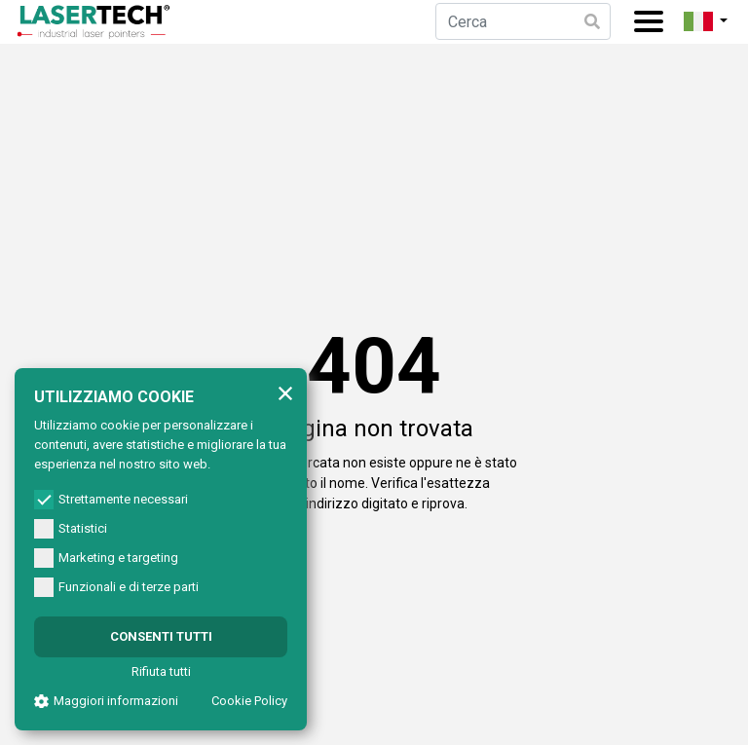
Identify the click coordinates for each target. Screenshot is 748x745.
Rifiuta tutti (161, 671)
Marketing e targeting (106, 558)
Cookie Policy (249, 700)
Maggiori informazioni (106, 700)
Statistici (70, 529)
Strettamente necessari (111, 499)
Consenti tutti (161, 636)
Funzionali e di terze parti (116, 587)
